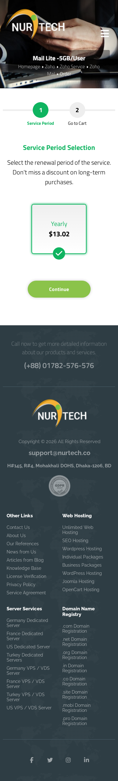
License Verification (26, 576)
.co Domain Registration (74, 681)
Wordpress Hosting (82, 548)
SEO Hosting (75, 540)
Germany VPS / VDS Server (28, 671)
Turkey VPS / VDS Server (26, 697)
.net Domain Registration (74, 642)
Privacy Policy (21, 584)
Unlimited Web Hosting (77, 530)
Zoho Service (72, 66)
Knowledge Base (24, 568)
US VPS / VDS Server (29, 707)
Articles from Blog (25, 560)
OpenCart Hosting (80, 589)
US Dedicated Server (28, 646)
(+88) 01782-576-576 (58, 365)
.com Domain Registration (75, 629)
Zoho (50, 66)
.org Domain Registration (74, 655)
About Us (16, 535)
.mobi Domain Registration (76, 708)
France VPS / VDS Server (26, 684)
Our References (23, 543)
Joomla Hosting (78, 581)
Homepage (29, 66)
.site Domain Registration (74, 695)
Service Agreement (26, 592)
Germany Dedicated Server (27, 623)
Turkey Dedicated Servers (25, 657)
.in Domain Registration (74, 668)
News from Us (21, 551)
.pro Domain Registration (74, 721)
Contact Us (18, 527)
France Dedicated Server (25, 636)
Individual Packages (82, 556)
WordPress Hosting (82, 573)
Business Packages (82, 565)
